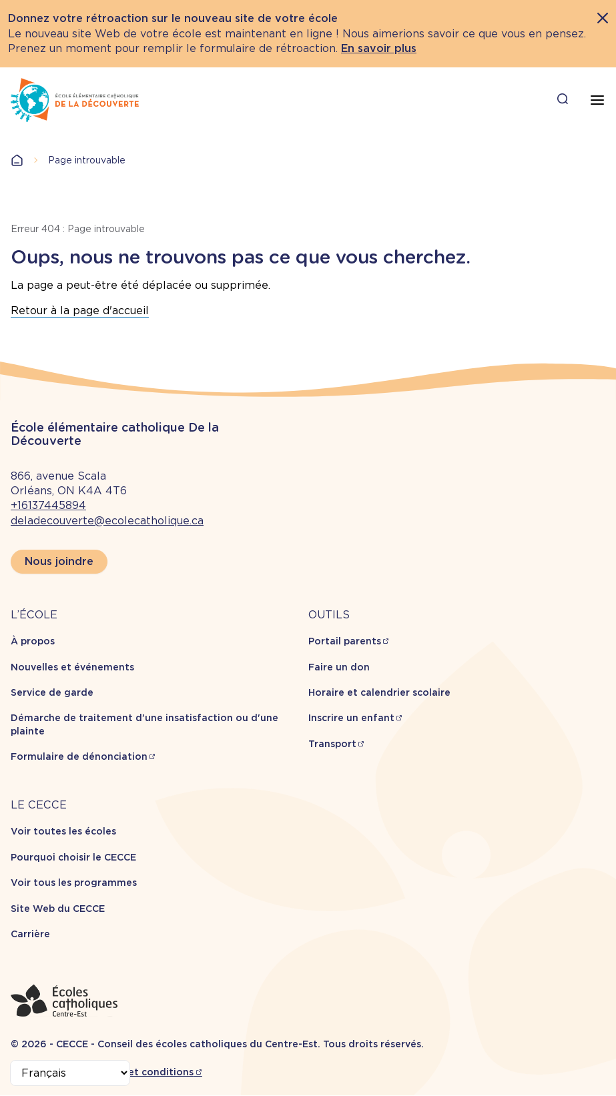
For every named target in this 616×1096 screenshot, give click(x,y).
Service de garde (52, 692)
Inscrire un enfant (351, 717)
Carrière (30, 934)
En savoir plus (378, 48)
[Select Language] (70, 1073)
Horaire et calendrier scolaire (379, 692)
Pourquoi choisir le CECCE (73, 857)
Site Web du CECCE (58, 908)
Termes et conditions (142, 1072)
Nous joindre (59, 561)
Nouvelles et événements (72, 667)
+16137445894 (48, 505)
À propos (33, 641)
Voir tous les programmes (74, 882)
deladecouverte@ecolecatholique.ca (107, 520)
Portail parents (344, 641)
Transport (332, 743)
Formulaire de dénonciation (79, 756)
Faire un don (339, 667)
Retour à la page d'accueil (80, 310)
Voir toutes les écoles (63, 831)
